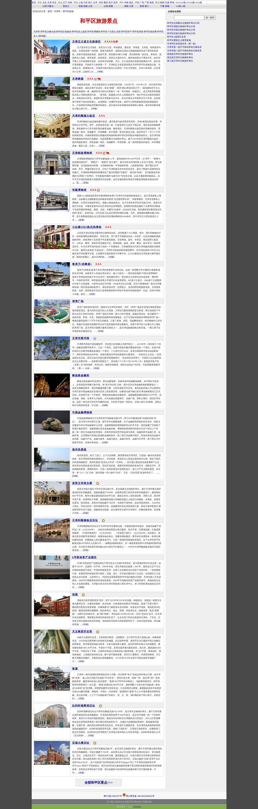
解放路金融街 (80, 375)
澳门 (147, 6)
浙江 (90, 2)
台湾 (95, 2)
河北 (54, 2)
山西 (44, 6)
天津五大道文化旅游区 (86, 41)
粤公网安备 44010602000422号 (138, 795)
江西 (131, 6)
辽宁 (65, 2)
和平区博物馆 (93, 31)
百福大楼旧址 (80, 742)
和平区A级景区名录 (176, 37)
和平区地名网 (150, 31)
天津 (49, 2)
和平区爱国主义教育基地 (179, 40)
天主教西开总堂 (82, 631)
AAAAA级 (181, 2)
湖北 (131, 2)
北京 (44, 2)
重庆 (106, 2)
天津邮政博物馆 (82, 153)
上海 (80, 2)
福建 (85, 6)
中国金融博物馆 (82, 412)
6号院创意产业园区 (84, 557)
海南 (151, 2)
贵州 (115, 2)
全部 (118, 31)
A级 (183, 6)
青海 (172, 2)
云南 (106, 6)
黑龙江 (66, 6)
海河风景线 (79, 449)
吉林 (70, 2)
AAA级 (198, 2)
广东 (142, 2)
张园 (75, 594)
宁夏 (162, 6)
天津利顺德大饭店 (83, 115)
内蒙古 (50, 6)
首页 (34, 2)
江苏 (85, 2)
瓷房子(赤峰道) (82, 264)
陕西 (162, 2)
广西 (147, 2)
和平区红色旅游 (63, 31)
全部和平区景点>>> (99, 782)
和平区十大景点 (108, 31)
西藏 (111, 6)
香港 (142, 6)
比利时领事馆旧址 (83, 705)
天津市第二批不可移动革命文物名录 (184, 50)
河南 (126, 2)
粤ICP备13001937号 (113, 796)
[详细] (100, 71)
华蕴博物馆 (79, 190)
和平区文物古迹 (48, 31)
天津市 (57, 11)
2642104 (137, 807)
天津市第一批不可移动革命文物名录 (184, 47)
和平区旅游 (68, 11)
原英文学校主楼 (82, 483)
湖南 (126, 6)
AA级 (178, 6)
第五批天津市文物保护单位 (180, 57)
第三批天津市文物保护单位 (180, 61)
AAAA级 (190, 2)
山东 (90, 6)
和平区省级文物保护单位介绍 (181, 26)
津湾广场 (78, 301)
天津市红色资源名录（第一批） (182, 43)
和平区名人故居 (79, 31)
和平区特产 (126, 31)
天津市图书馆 (80, 338)
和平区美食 (137, 31)
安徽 (80, 6)
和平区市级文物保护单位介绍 (181, 30)
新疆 (167, 6)
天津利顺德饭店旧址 (85, 520)
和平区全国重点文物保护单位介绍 (183, 23)
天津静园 (78, 78)
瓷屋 (75, 668)
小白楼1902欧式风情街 (87, 227)
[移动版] (42, 36)
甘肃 (167, 2)
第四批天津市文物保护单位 (180, 54)
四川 (111, 2)
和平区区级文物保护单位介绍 (181, 33)
